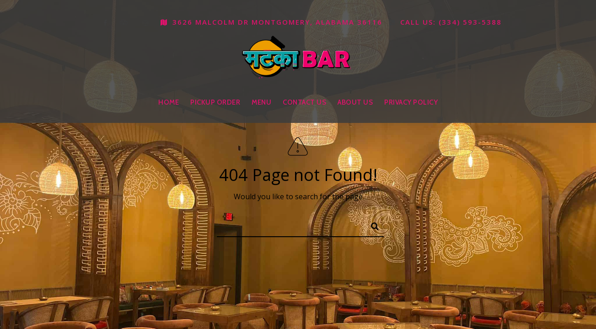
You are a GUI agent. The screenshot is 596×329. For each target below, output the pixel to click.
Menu (261, 102)
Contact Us (304, 102)
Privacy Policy (411, 102)
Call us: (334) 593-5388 (445, 22)
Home (168, 102)
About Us (355, 102)
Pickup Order (215, 102)
